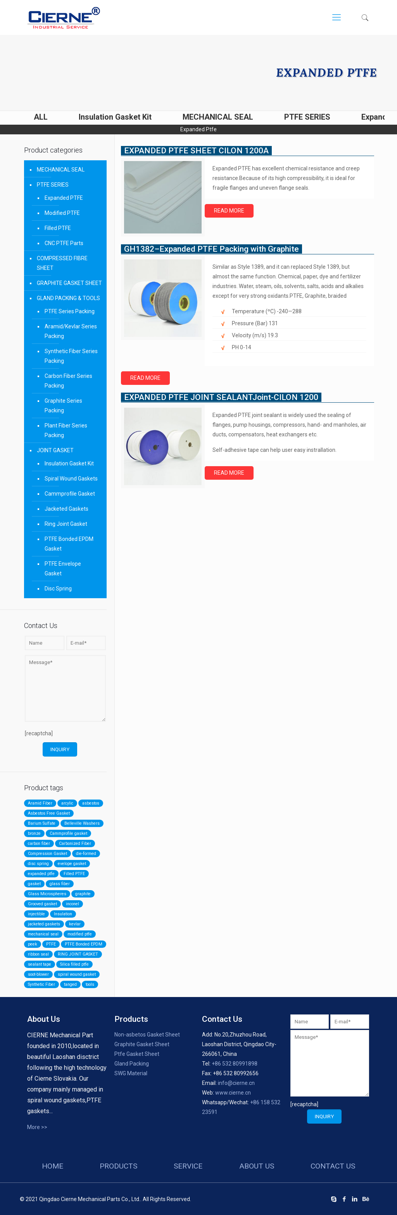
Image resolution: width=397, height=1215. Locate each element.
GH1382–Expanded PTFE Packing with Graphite (211, 249)
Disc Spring (58, 588)
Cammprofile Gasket (70, 494)
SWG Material (130, 1073)
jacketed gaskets (44, 924)
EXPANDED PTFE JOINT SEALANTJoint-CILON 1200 (221, 397)
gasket (34, 883)
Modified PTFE (62, 213)
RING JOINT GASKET (78, 954)
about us (256, 1166)
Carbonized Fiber (75, 843)
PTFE (51, 944)
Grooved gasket (42, 903)
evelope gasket (72, 863)
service (188, 1166)
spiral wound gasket (77, 974)
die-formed (86, 853)
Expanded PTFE (64, 198)
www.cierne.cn (233, 1093)
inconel (72, 903)
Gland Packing (131, 1064)
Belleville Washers (82, 823)
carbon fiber (39, 843)
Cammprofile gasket (68, 833)
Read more (229, 211)
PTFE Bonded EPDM (83, 944)
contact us (333, 1166)
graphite (83, 893)
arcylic (67, 803)
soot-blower (38, 974)
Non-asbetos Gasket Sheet (147, 1034)
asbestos (90, 803)
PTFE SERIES (307, 117)
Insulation (63, 913)
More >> (37, 1127)
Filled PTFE (58, 228)
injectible (36, 913)
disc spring (38, 863)
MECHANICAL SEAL (218, 117)
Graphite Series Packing (63, 406)
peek (32, 944)
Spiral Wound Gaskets (71, 478)
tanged (70, 984)
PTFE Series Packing (70, 311)
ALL (41, 117)
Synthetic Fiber (41, 984)
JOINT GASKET (55, 450)
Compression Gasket (47, 853)
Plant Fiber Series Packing (66, 430)
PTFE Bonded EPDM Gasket (69, 544)
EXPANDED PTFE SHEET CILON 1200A (196, 150)
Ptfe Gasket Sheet (136, 1054)
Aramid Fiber (40, 803)
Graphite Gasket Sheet (141, 1044)
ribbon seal (38, 954)
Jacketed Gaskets (66, 509)
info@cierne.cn (236, 1083)
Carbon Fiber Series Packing (68, 381)
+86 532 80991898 (234, 1064)
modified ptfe (79, 934)
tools (90, 984)
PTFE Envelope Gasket (63, 569)
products (118, 1166)
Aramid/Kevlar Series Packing (71, 331)
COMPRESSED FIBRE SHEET (62, 263)
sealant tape (39, 964)
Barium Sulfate (41, 823)
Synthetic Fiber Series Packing (71, 356)
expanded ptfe (41, 873)
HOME (52, 1166)
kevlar (75, 924)
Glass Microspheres (47, 893)
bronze (34, 833)
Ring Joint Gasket (66, 524)
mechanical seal (43, 934)
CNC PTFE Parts (64, 243)
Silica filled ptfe (74, 964)
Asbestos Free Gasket (49, 813)
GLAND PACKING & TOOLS (68, 298)
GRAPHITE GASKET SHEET (69, 283)
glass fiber (60, 883)
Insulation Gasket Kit (115, 117)
